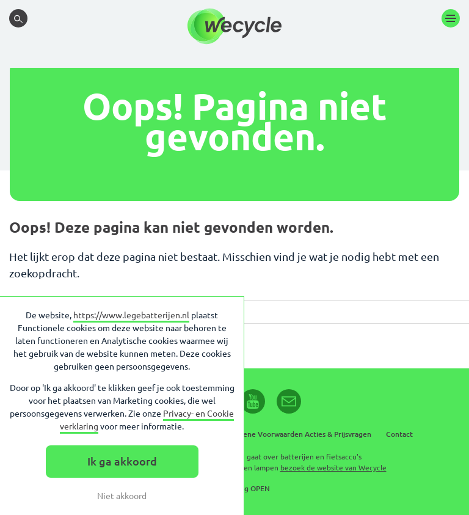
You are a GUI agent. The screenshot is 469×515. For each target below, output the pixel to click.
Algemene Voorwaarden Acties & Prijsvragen (296, 434)
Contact (399, 434)
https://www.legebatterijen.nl (131, 315)
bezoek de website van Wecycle (333, 468)
